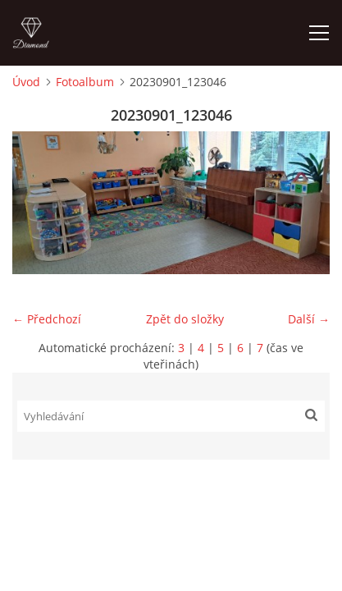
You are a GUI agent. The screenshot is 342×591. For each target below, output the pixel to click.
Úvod (26, 81)
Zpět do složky (185, 319)
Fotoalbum (85, 81)
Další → (309, 319)
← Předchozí (46, 319)
